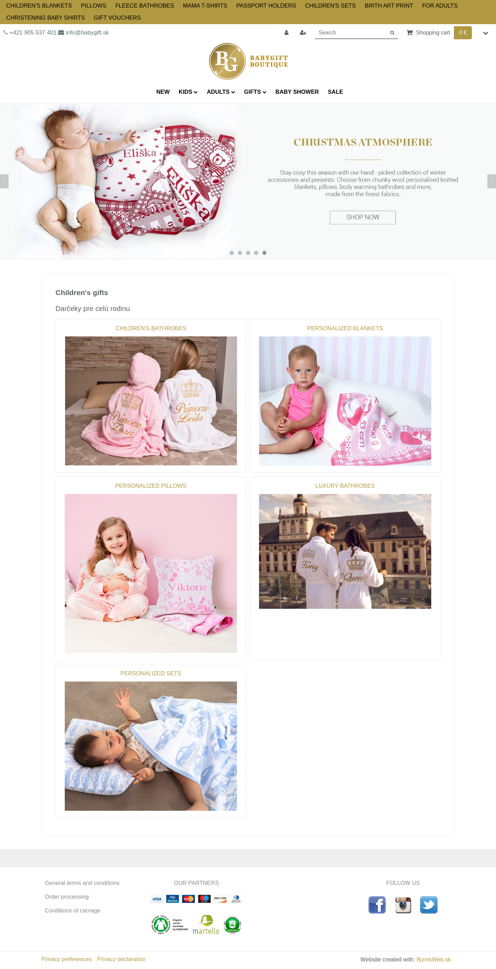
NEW (163, 92)
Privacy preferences (66, 959)
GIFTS (255, 92)
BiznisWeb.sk (434, 959)
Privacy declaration (121, 959)
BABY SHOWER (297, 92)
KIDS (188, 92)
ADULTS (221, 92)
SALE (335, 92)
